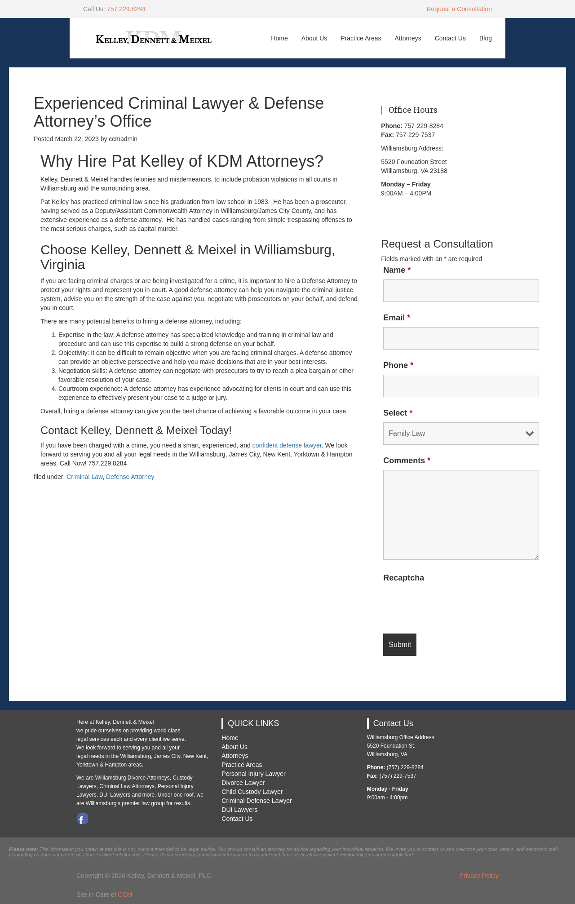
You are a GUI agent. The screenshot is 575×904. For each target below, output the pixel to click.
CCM (125, 894)
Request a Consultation (459, 9)
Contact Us (450, 38)
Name (397, 270)
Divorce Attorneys (149, 778)
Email (396, 317)
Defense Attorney (130, 476)
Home (279, 38)
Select (397, 412)
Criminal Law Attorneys (127, 786)
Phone (398, 365)
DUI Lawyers (239, 809)
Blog (485, 38)
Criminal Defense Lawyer (256, 800)
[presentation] (451, 604)
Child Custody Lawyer (252, 791)
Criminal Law (84, 476)
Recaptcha (403, 577)
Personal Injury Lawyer (253, 773)
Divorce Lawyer (243, 782)
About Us (314, 38)
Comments (406, 460)
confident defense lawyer (287, 445)
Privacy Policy (479, 875)
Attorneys (408, 38)
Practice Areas (361, 38)
